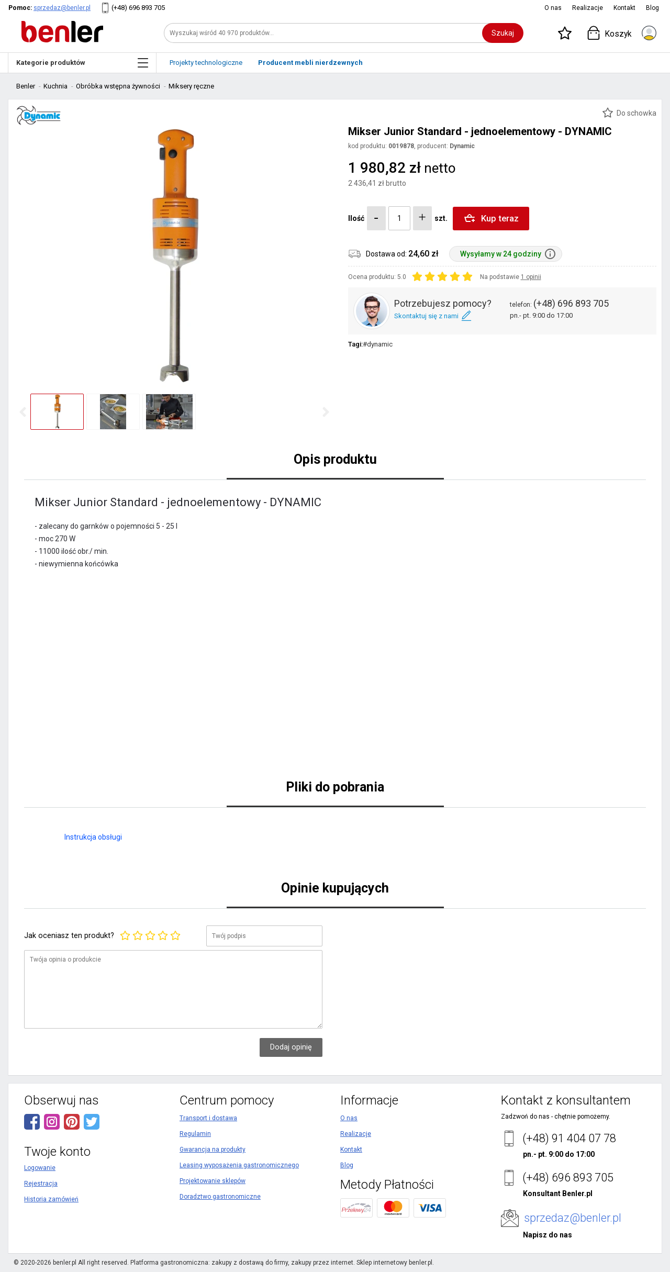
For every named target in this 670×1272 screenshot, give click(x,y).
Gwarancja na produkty (212, 1149)
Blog (652, 8)
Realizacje (587, 8)
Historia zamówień (51, 1199)
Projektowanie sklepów (212, 1181)
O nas (553, 8)
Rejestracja (41, 1183)
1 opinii (531, 277)
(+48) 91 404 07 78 (569, 1138)
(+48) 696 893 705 (138, 8)
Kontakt (624, 8)
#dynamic (378, 344)
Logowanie (39, 1167)
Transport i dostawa (208, 1118)
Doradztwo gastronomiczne (220, 1196)
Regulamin (195, 1133)
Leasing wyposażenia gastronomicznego (239, 1165)
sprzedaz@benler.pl (62, 8)
